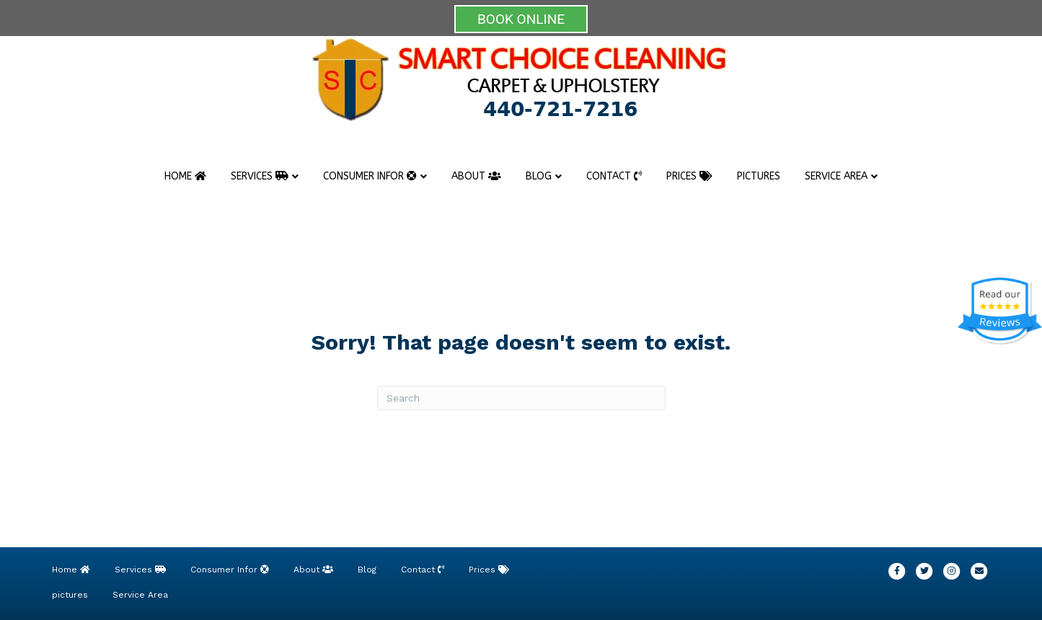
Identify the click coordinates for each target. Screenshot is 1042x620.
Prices (689, 176)
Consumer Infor (370, 176)
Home (185, 176)
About (476, 176)
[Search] (521, 398)
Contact (614, 176)
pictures (758, 176)
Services (259, 176)
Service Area (836, 176)
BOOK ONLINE (521, 19)
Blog (539, 176)
